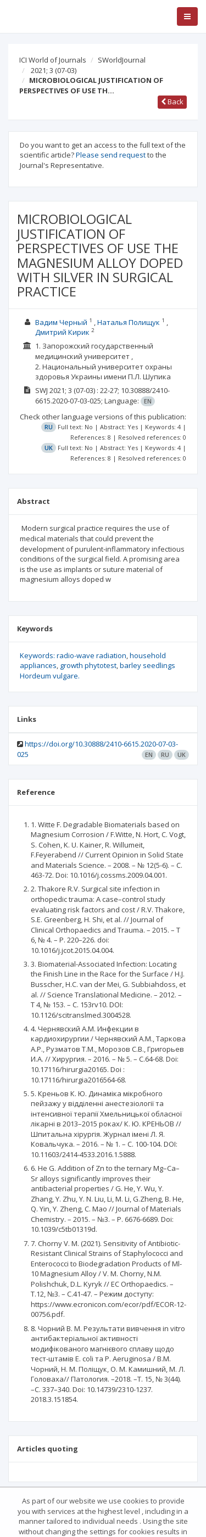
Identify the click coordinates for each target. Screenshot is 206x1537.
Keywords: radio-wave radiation (73, 655)
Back (172, 101)
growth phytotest (88, 665)
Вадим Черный (61, 322)
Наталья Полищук (128, 322)
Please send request (111, 155)
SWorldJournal (122, 60)
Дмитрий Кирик (62, 332)
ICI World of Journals (52, 60)
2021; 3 (53, 70)
